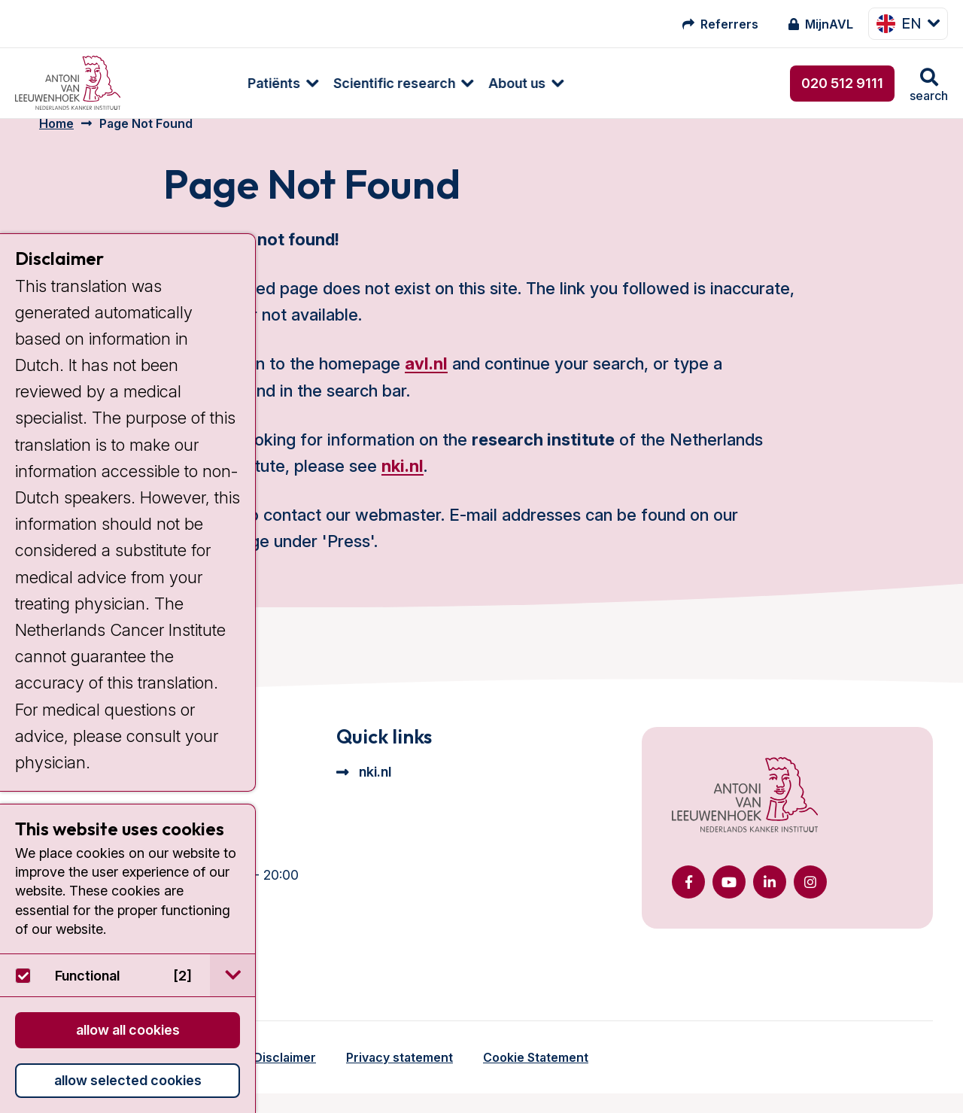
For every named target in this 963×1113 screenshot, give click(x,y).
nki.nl (402, 485)
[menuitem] (178, 83)
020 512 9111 (842, 83)
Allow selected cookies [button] (128, 1080)
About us (419, 83)
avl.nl (426, 384)
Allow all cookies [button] (128, 1030)
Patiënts (176, 83)
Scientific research (297, 83)
